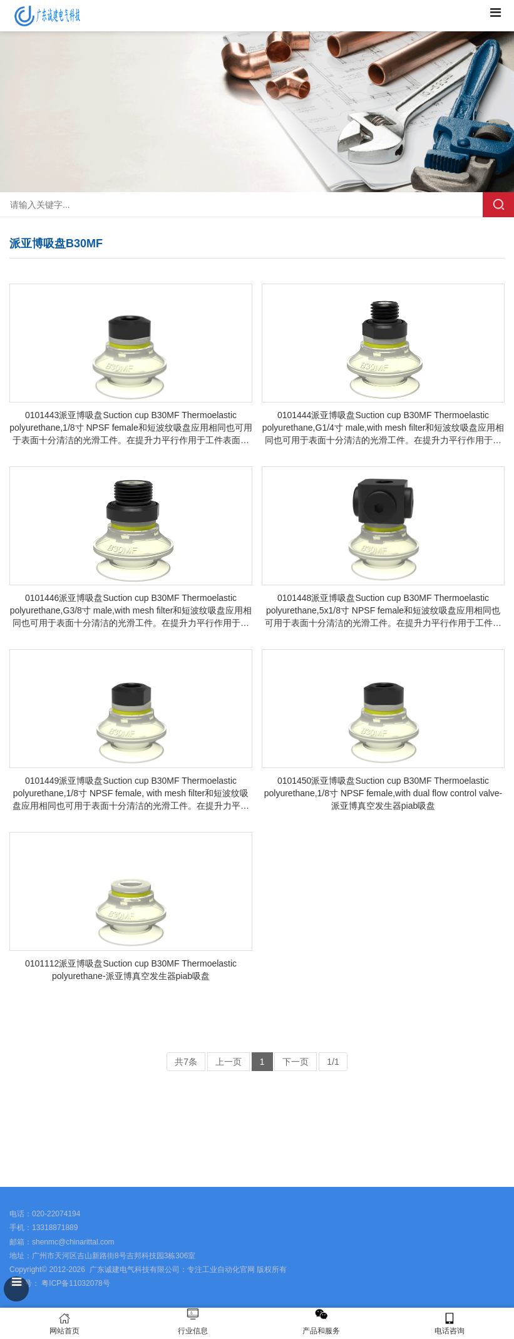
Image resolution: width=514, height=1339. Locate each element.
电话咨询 (450, 1323)
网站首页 (64, 1323)
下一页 (295, 1062)
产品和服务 (321, 1330)
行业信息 (193, 1330)
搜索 (498, 204)
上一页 (228, 1062)
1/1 (333, 1062)
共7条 (186, 1062)
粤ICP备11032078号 (74, 1283)
